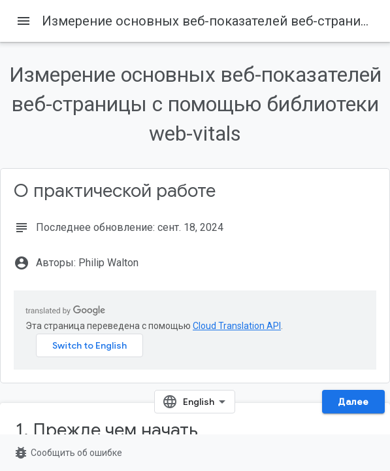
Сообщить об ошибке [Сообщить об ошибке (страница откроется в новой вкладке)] (67, 452)
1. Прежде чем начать (107, 430)
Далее (353, 402)
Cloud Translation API (237, 326)
